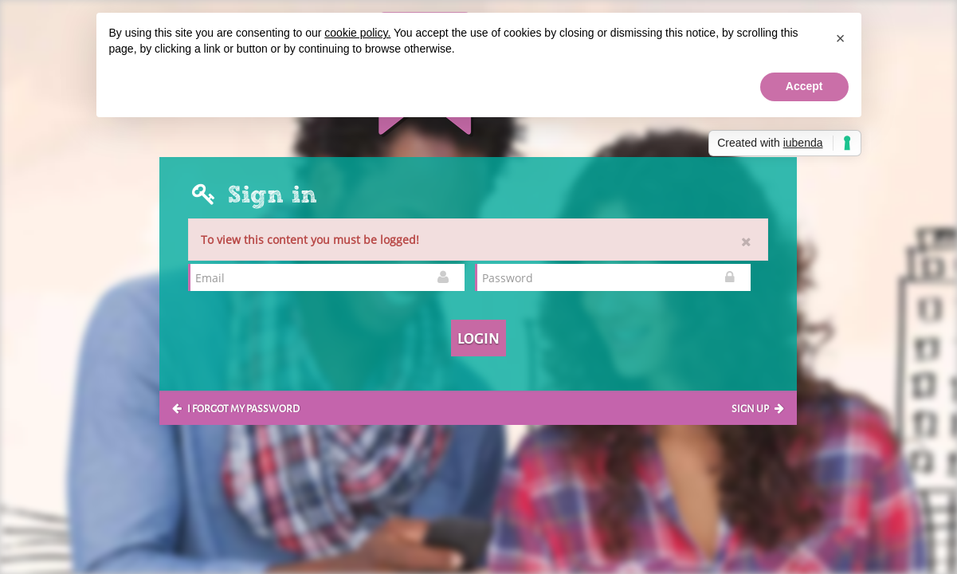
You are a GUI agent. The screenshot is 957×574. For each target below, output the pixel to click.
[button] (840, 38)
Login (478, 337)
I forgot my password (236, 407)
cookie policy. (357, 32)
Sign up (757, 407)
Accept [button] (804, 86)
